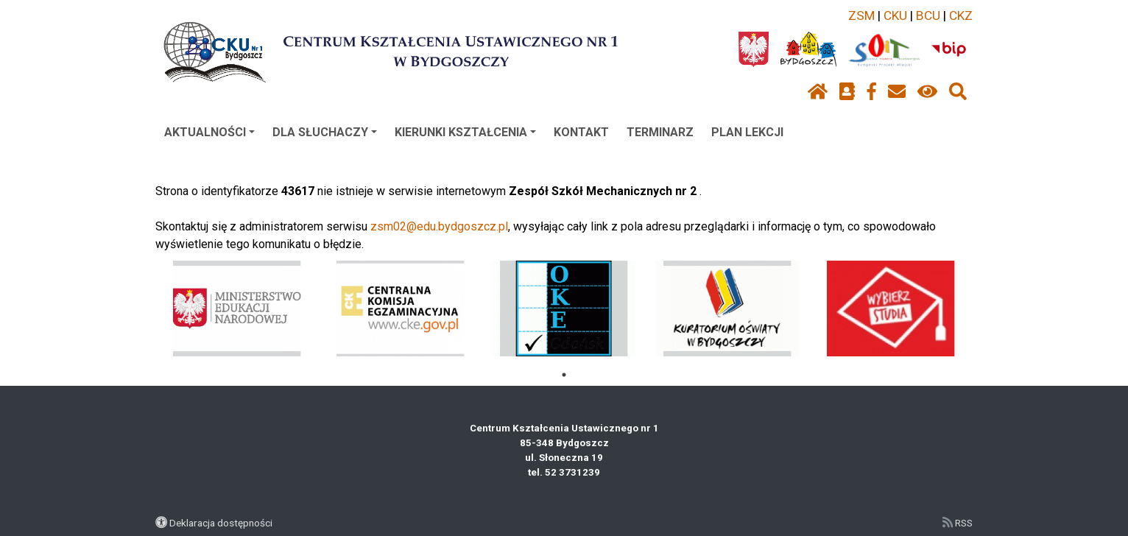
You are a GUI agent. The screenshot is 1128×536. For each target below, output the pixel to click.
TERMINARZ (660, 132)
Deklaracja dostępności (220, 523)
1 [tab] (564, 374)
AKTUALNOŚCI (209, 132)
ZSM (861, 15)
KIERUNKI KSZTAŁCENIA (465, 132)
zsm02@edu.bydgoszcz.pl (439, 226)
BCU (928, 15)
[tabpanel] (237, 308)
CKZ (961, 15)
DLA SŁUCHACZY (324, 132)
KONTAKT (581, 132)
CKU (895, 15)
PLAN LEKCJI (747, 132)
